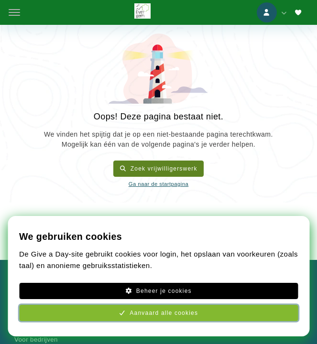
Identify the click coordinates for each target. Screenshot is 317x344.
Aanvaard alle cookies (158, 313)
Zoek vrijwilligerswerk (158, 168)
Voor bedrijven (36, 339)
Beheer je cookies (158, 291)
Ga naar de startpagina (158, 184)
